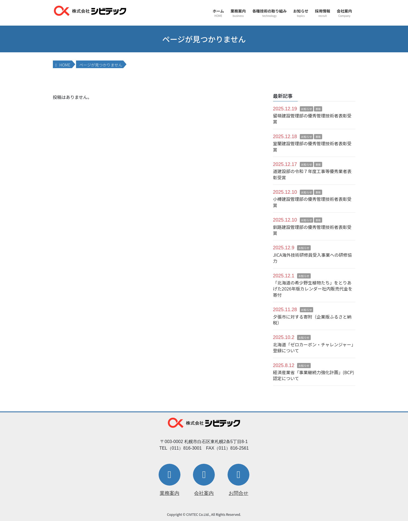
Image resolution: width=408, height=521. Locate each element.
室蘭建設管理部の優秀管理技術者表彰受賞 (312, 146)
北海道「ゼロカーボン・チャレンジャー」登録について (313, 347)
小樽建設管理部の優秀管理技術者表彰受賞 (312, 202)
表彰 (318, 109)
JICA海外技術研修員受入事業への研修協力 (312, 258)
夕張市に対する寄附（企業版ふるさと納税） (312, 319)
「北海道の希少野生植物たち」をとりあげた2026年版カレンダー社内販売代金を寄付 (313, 288)
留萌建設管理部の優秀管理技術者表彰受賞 (312, 118)
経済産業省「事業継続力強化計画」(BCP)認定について (313, 375)
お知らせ (306, 109)
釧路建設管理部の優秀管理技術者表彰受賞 (312, 230)
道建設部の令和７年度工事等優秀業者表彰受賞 (312, 174)
